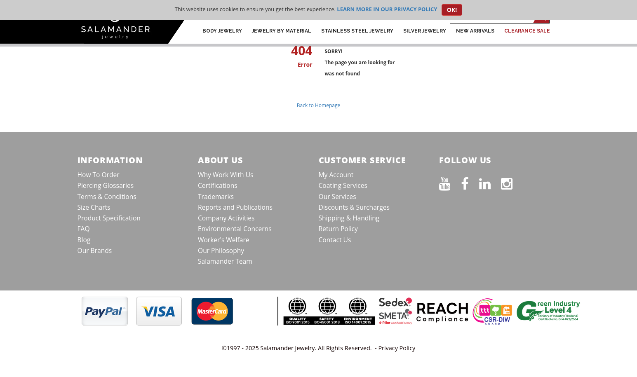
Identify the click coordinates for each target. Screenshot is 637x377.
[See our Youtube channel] (450, 182)
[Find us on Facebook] (470, 182)
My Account (336, 174)
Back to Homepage (318, 105)
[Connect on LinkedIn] (490, 182)
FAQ (84, 228)
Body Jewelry (222, 31)
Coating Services (343, 185)
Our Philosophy (221, 250)
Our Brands (95, 250)
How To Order (99, 174)
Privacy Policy (396, 348)
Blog (84, 239)
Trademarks (216, 196)
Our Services (337, 196)
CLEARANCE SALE (527, 31)
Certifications (217, 185)
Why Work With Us (226, 174)
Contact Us (335, 239)
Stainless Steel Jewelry (357, 31)
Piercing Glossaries (106, 185)
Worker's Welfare (223, 239)
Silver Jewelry (424, 31)
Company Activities (226, 217)
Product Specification (109, 217)
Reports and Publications (235, 207)
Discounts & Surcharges (354, 207)
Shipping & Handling (349, 217)
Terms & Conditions (107, 196)
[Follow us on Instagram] (512, 182)
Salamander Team (225, 261)
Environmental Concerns (235, 228)
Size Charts (94, 207)
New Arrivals (475, 31)
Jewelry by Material (281, 31)
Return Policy (338, 228)
